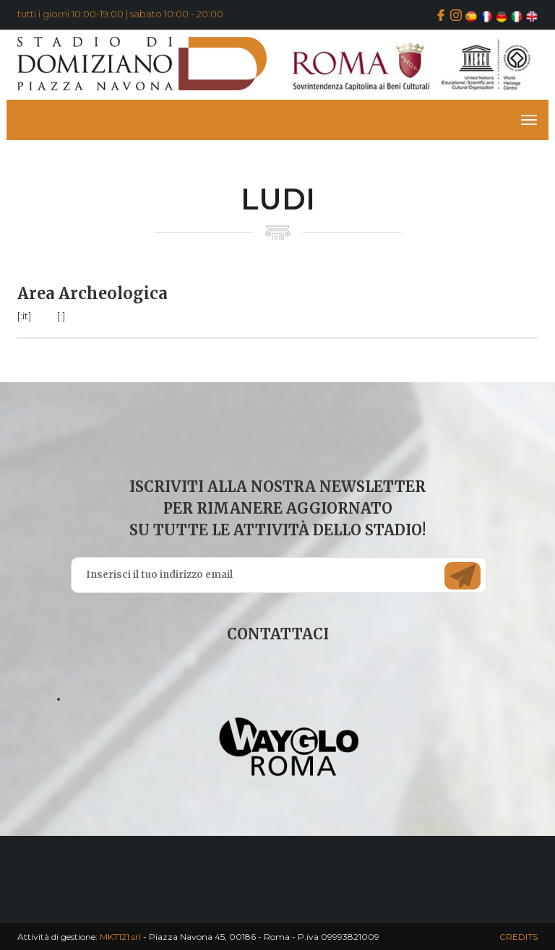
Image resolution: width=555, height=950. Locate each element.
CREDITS (518, 936)
